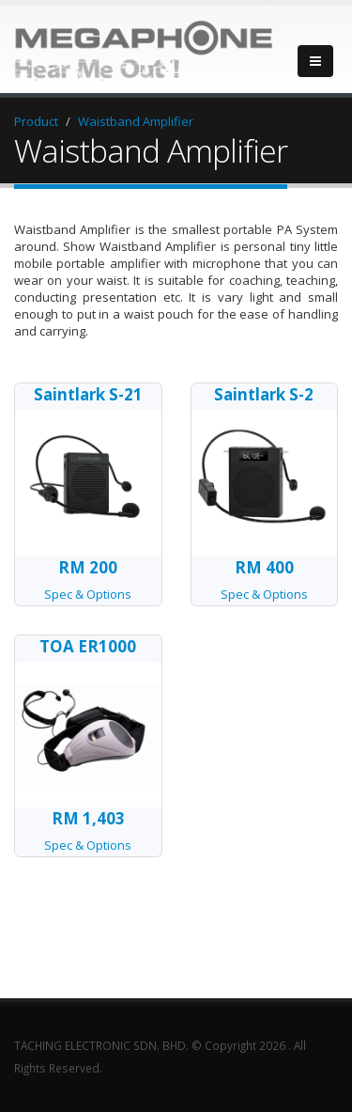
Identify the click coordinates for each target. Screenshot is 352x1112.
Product (36, 121)
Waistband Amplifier (135, 121)
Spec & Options (88, 579)
